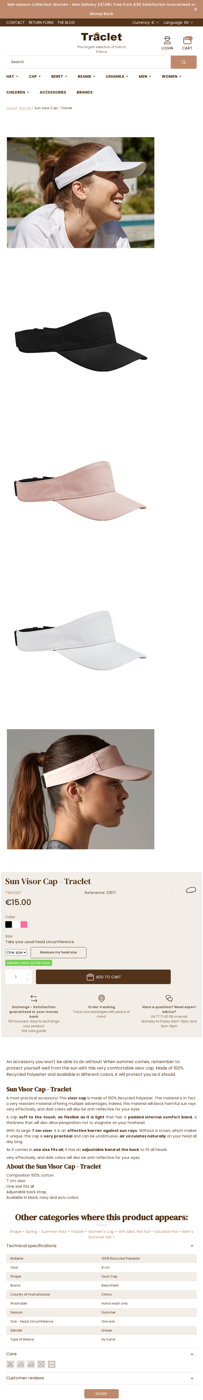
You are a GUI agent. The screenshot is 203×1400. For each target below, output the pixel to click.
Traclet (13, 892)
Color (10, 917)
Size (8, 936)
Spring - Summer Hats (46, 1231)
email (182, 1016)
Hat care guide (34, 1031)
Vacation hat (166, 1231)
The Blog (66, 22)
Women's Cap (101, 1231)
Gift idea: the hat (134, 1231)
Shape (15, 1231)
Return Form (41, 22)
